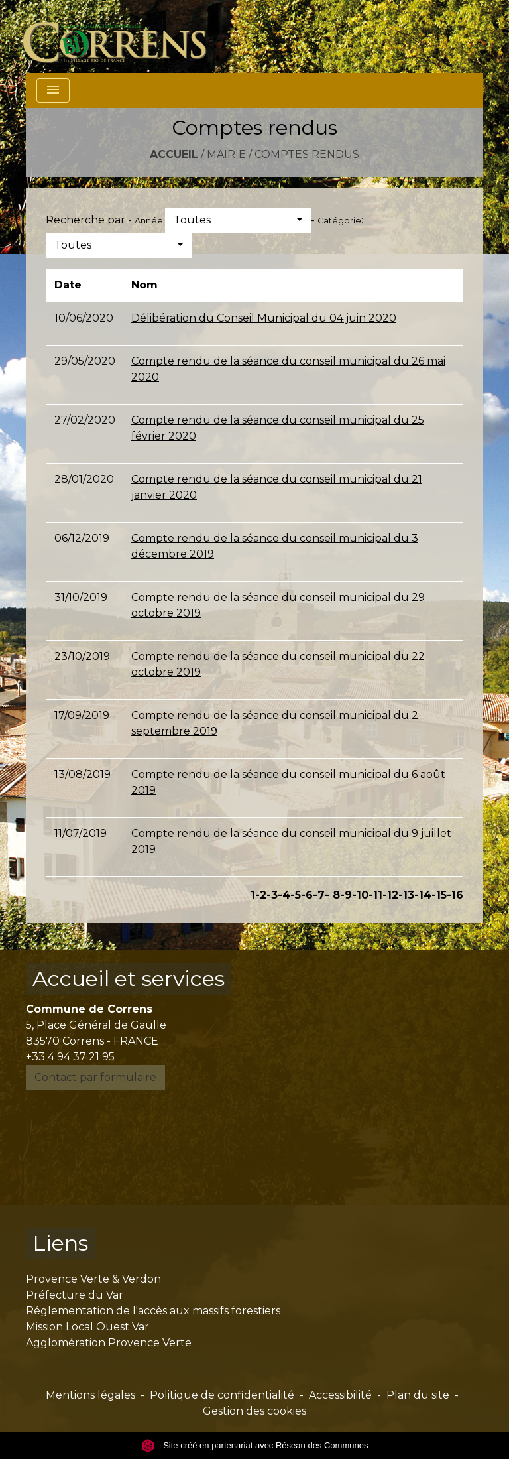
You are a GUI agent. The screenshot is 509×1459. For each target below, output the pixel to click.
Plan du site (417, 1395)
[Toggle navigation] (53, 90)
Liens (60, 1243)
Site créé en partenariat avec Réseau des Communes (254, 1445)
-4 (284, 895)
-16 (455, 895)
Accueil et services (128, 978)
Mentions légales (90, 1395)
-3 (272, 895)
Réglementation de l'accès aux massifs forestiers (153, 1310)
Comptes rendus (306, 154)
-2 (260, 895)
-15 (439, 895)
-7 (319, 895)
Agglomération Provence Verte (109, 1342)
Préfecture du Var (74, 1295)
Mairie (226, 154)
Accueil (174, 154)
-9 (346, 895)
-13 (406, 895)
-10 (360, 895)
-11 (375, 895)
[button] (238, 220)
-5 (295, 895)
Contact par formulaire (95, 1077)
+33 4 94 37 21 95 (70, 1056)
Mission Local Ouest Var (87, 1326)
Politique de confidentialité (222, 1395)
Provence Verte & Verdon (93, 1279)
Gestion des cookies (254, 1411)
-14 (422, 895)
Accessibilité (340, 1395)
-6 (307, 895)
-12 (390, 895)
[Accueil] (122, 36)
